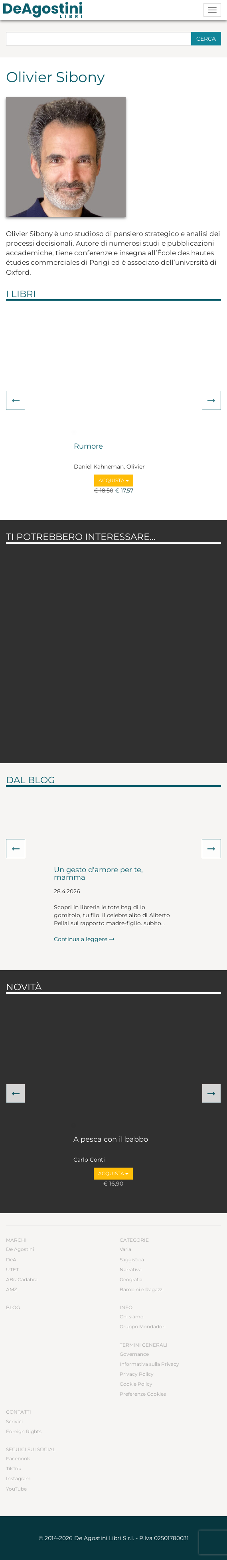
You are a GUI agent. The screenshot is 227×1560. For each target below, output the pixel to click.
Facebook (18, 1459)
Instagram (18, 1478)
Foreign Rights (23, 1431)
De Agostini (20, 1249)
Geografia (131, 1279)
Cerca (206, 38)
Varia (125, 1249)
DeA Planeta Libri (45, 10)
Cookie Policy (136, 1384)
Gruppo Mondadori (143, 1327)
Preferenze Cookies (143, 1394)
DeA (11, 1260)
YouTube (16, 1489)
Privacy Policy (137, 1374)
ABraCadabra (22, 1279)
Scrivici (14, 1421)
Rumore (88, 447)
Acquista (114, 480)
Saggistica (132, 1260)
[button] (15, 400)
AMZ (11, 1289)
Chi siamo (132, 1317)
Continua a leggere (84, 939)
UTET (12, 1269)
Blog (13, 1307)
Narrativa (131, 1269)
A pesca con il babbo (110, 1140)
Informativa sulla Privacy (149, 1364)
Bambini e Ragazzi (142, 1289)
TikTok (13, 1468)
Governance (134, 1354)
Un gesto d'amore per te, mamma (98, 874)
